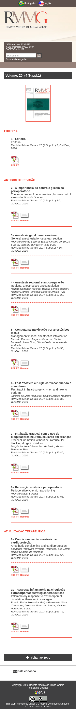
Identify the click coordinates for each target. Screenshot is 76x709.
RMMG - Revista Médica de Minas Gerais (26, 24)
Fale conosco (27, 671)
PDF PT (15, 165)
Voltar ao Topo (40, 657)
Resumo (24, 220)
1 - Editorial (18, 139)
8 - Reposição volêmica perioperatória (36, 487)
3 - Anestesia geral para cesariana (34, 235)
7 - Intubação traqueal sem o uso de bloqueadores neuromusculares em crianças (41, 435)
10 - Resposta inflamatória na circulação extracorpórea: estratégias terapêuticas (38, 591)
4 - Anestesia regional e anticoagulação (37, 282)
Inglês (48, 3)
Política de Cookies (38, 687)
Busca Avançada (16, 59)
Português (30, 3)
